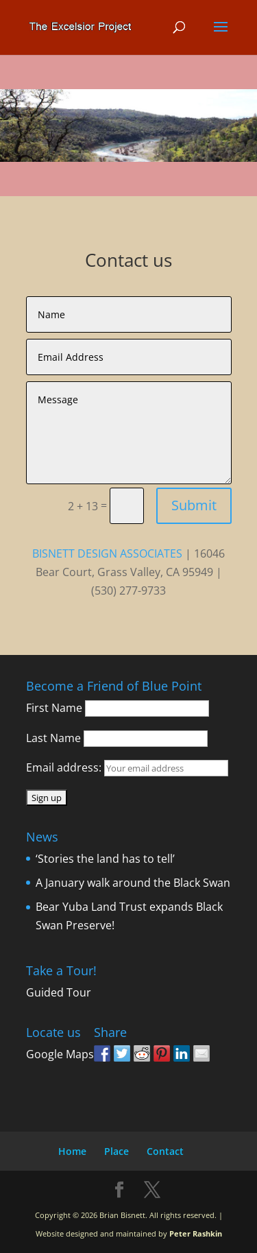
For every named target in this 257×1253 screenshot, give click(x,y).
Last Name (53, 737)
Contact (165, 1151)
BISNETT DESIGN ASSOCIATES (107, 553)
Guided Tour (58, 992)
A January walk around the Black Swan (133, 882)
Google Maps (60, 1054)
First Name (54, 707)
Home (72, 1151)
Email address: (65, 767)
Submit (194, 505)
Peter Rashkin (195, 1233)
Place (116, 1151)
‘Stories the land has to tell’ (105, 858)
